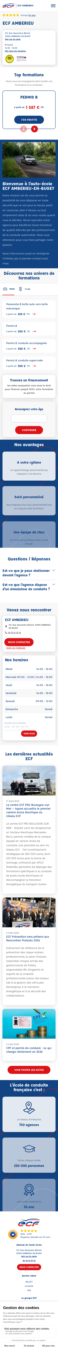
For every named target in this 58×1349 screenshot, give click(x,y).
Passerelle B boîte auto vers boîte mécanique (29, 309)
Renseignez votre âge (29, 409)
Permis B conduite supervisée (29, 363)
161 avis (32, 15)
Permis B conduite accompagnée (29, 346)
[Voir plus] (29, 733)
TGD (29, 1290)
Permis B (29, 329)
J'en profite (29, 119)
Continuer (29, 430)
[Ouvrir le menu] (53, 5)
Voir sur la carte (13, 39)
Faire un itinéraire (15, 648)
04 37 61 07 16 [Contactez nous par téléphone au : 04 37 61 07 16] (14, 632)
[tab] (8, 288)
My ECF (29, 1281)
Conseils (29, 1286)
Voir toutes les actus (29, 1069)
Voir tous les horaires (15, 51)
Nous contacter (19, 642)
